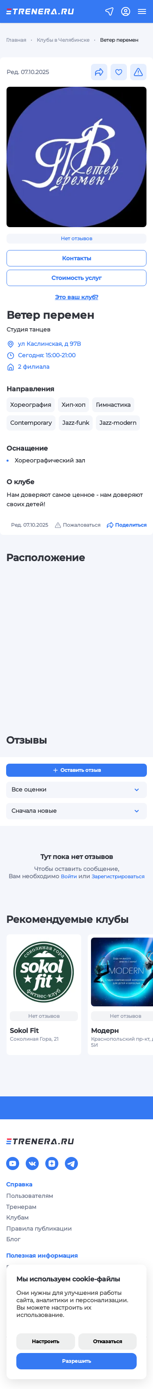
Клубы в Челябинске (63, 40)
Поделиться (126, 525)
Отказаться (107, 1341)
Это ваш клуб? (76, 297)
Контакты (76, 258)
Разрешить (76, 1361)
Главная (16, 40)
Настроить (45, 1341)
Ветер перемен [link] (119, 40)
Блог (13, 1239)
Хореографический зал (50, 460)
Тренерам (21, 1207)
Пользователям (29, 1196)
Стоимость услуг (76, 278)
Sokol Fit (24, 1031)
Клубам (17, 1217)
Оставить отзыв (76, 770)
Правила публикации (39, 1228)
